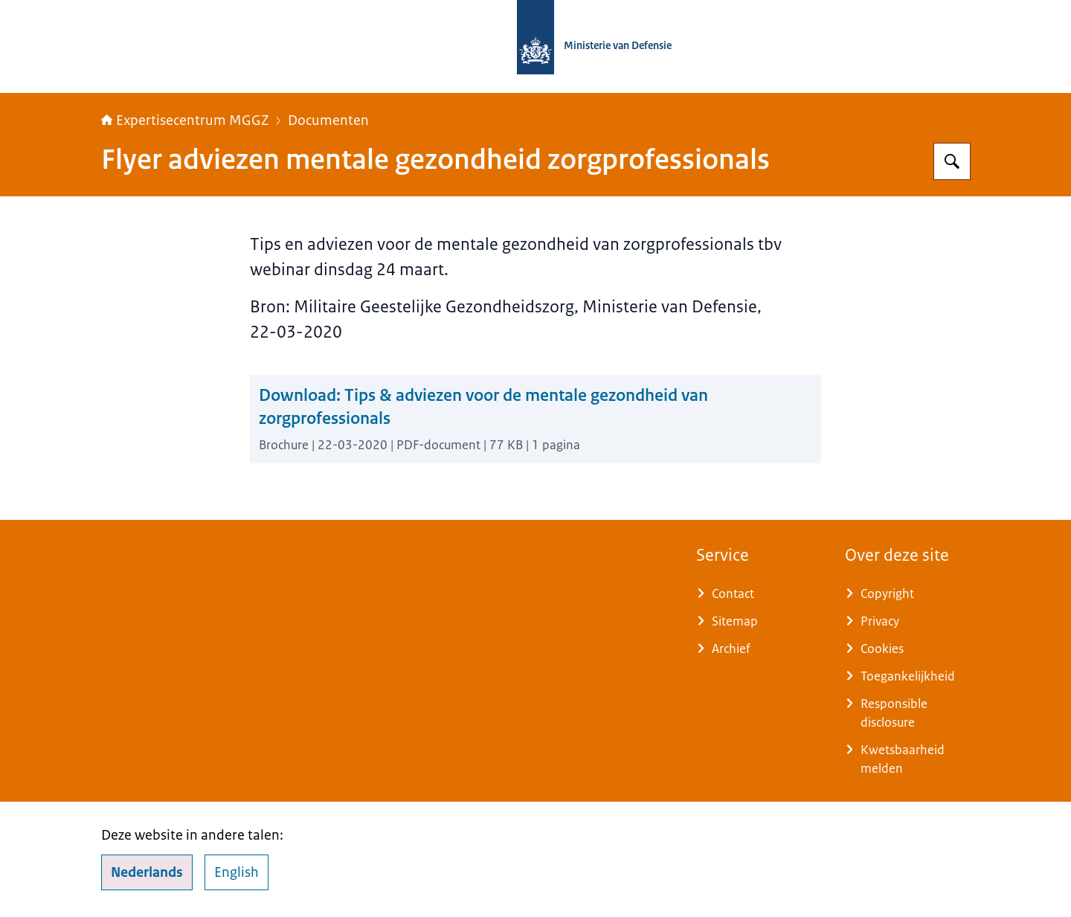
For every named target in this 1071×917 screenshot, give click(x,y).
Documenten (328, 120)
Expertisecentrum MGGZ (184, 120)
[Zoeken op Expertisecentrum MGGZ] (952, 161)
